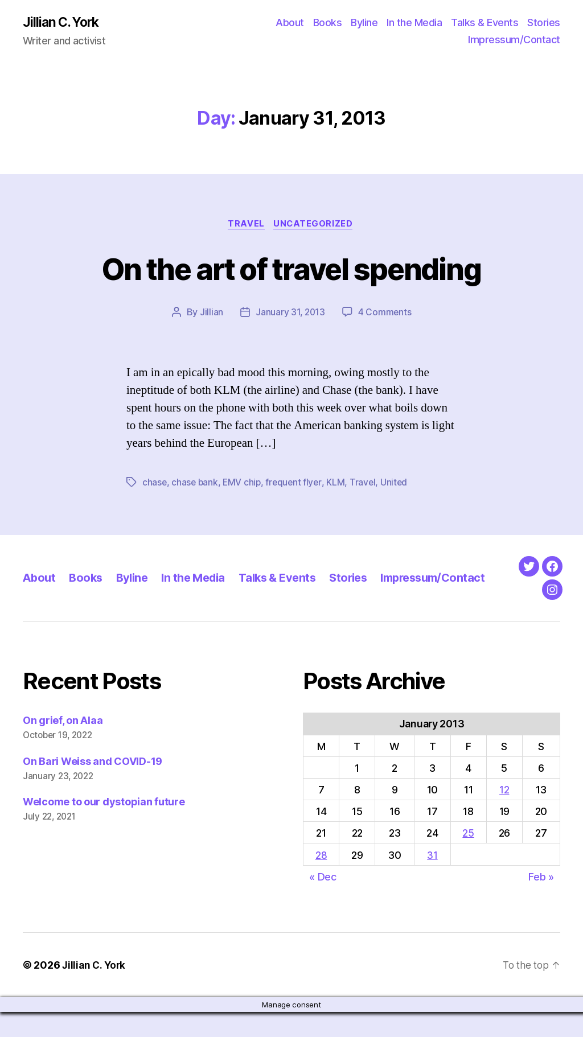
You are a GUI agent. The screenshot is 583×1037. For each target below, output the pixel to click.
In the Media (414, 23)
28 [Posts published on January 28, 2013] (321, 880)
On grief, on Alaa (62, 745)
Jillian (210, 314)
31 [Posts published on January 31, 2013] (432, 880)
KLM (339, 484)
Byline (364, 23)
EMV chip (244, 484)
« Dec (322, 902)
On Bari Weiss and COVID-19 (92, 786)
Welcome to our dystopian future (104, 827)
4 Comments (385, 314)
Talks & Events (484, 23)
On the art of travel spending (291, 269)
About (290, 23)
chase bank (195, 484)
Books (327, 23)
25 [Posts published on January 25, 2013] (468, 859)
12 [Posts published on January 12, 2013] (504, 815)
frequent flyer (296, 484)
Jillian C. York (63, 23)
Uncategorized (315, 225)
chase (154, 484)
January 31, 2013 (290, 314)
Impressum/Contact (514, 40)
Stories (543, 23)
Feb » (541, 902)
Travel (246, 225)
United (398, 484)
